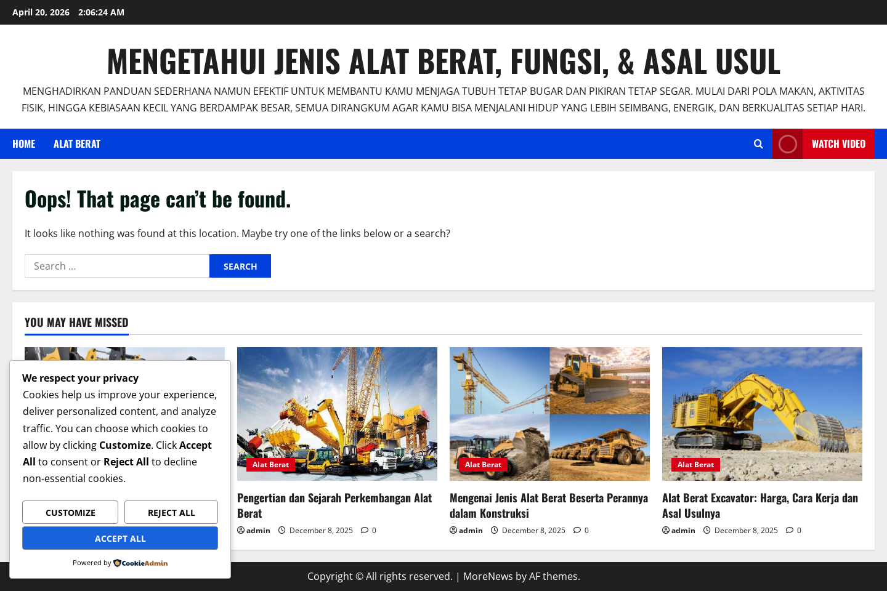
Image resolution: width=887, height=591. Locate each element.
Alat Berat (77, 143)
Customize (70, 512)
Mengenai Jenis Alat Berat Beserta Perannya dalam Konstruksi (549, 505)
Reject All (171, 512)
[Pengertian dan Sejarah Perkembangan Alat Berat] (337, 414)
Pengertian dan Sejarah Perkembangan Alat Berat (334, 505)
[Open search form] (758, 144)
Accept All (120, 538)
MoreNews (488, 576)
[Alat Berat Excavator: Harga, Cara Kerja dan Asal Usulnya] (762, 414)
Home (23, 143)
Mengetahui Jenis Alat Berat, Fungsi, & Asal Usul (443, 59)
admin (258, 530)
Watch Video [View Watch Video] (818, 144)
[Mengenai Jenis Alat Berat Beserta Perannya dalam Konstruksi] (550, 414)
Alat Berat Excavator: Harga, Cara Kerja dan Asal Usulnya (760, 505)
